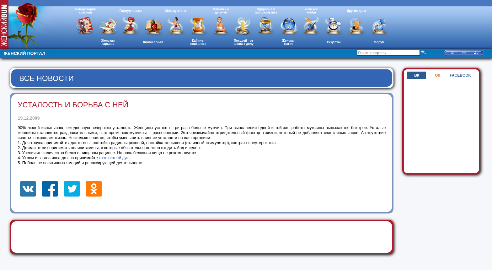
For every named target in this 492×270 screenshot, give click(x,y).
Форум (379, 42)
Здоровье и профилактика (266, 11)
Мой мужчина (175, 11)
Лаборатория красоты (85, 11)
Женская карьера (108, 42)
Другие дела (356, 11)
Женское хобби (311, 11)
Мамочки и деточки (220, 11)
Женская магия (289, 42)
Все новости (46, 78)
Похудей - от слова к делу (243, 42)
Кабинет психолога (198, 42)
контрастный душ (114, 158)
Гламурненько (131, 11)
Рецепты (333, 42)
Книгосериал (153, 42)
